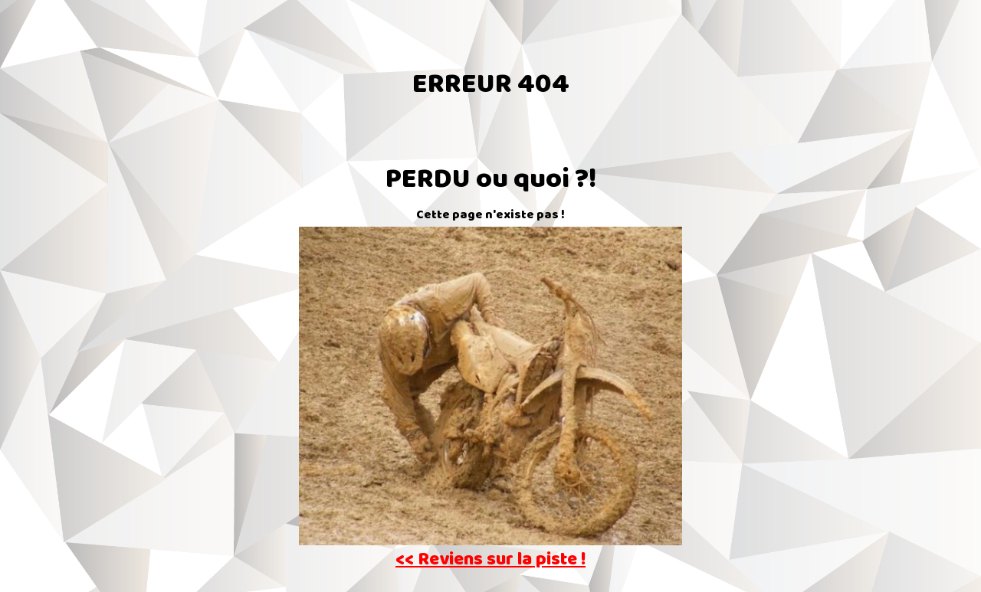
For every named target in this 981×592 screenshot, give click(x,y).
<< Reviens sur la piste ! (490, 561)
